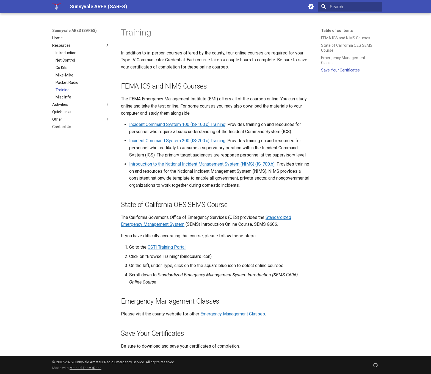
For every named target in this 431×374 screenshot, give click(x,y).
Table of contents (337, 30)
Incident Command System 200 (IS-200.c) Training (177, 140)
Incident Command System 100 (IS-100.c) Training (177, 124)
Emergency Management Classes (232, 314)
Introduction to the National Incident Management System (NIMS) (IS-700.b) (202, 164)
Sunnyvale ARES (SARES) (74, 30)
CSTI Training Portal (167, 247)
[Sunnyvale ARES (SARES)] (56, 6)
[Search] (350, 7)
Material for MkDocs (85, 368)
